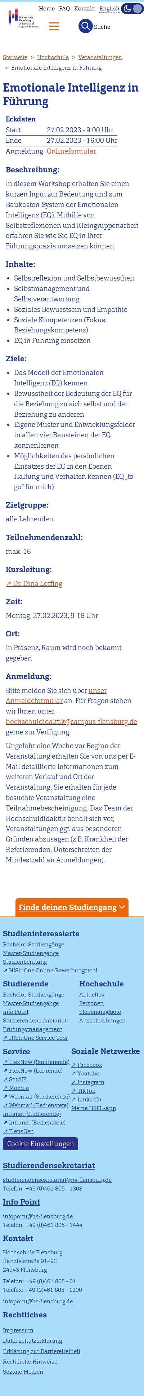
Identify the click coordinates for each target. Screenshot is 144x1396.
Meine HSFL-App (93, 1108)
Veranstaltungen (100, 57)
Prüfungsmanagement (32, 1029)
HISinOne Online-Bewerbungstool (53, 970)
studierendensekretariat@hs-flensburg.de (57, 1180)
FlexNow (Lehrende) (36, 1070)
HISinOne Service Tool (38, 1038)
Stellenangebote (100, 1012)
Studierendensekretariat (35, 1020)
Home (47, 8)
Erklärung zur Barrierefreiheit (41, 1351)
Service (16, 1051)
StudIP (18, 1079)
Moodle (19, 1088)
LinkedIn (89, 1099)
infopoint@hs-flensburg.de (38, 1216)
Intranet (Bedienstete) (37, 1122)
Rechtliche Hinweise (30, 1361)
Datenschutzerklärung (32, 1340)
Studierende (26, 983)
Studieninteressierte (41, 933)
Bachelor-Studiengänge (33, 944)
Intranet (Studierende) (32, 1114)
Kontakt (84, 8)
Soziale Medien (23, 1371)
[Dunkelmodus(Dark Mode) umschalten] (132, 8)
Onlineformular (71, 151)
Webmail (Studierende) (39, 1096)
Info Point (15, 1012)
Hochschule (53, 57)
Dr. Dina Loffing (37, 583)
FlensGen (21, 1131)
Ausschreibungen (102, 1020)
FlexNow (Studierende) (39, 1062)
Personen (91, 1003)
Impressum (18, 1330)
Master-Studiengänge (31, 953)
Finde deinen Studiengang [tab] (73, 907)
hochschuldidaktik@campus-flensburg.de (71, 721)
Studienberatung (25, 962)
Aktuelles (91, 994)
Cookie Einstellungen (40, 1143)
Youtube (88, 1073)
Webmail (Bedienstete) (38, 1105)
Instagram (90, 1082)
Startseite (15, 57)
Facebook (89, 1065)
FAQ (64, 8)
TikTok (86, 1091)
